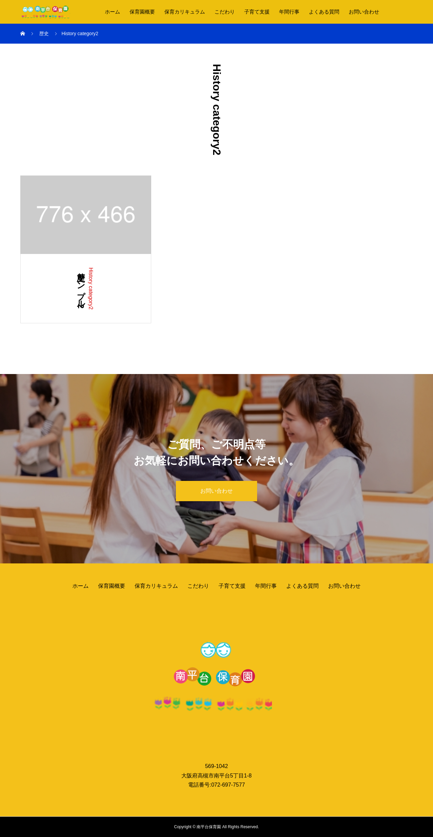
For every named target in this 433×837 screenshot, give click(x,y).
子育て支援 (257, 12)
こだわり (224, 12)
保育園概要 (142, 12)
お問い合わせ (364, 12)
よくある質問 (324, 12)
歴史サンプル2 (81, 288)
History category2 (91, 289)
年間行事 (289, 12)
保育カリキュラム (184, 12)
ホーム (112, 12)
